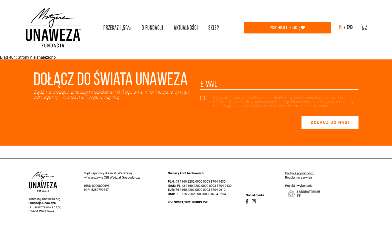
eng (349, 27)
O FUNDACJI (152, 27)
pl (340, 27)
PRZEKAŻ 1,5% (117, 27)
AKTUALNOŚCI (186, 27)
